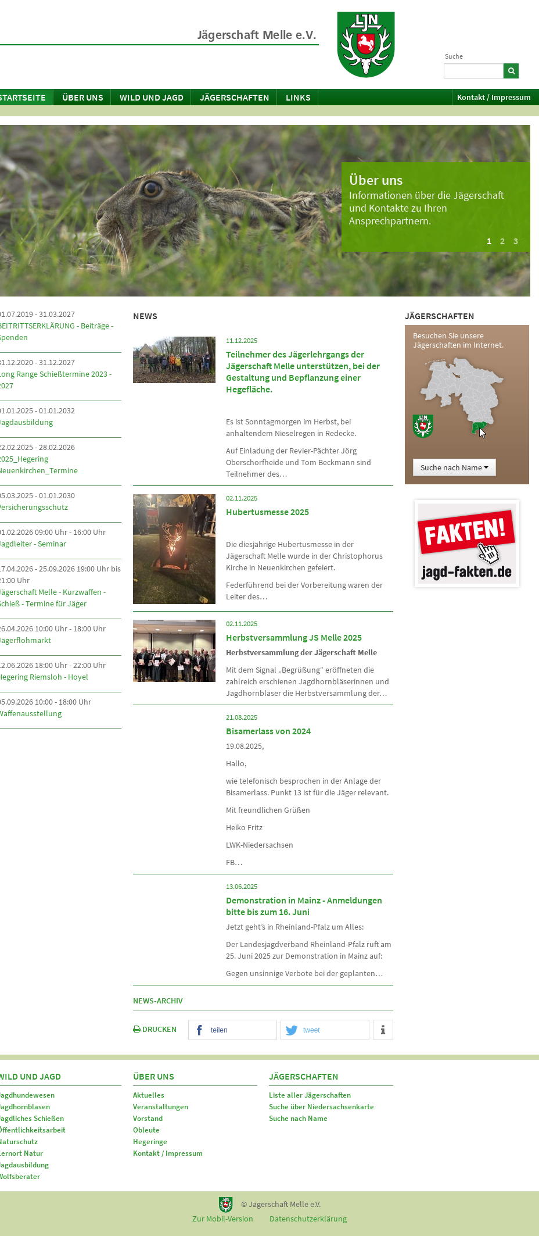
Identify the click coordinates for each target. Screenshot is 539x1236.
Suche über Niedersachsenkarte (321, 1107)
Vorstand (148, 1118)
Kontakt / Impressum (494, 97)
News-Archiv (158, 1000)
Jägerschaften (235, 97)
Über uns (82, 97)
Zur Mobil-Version (222, 1218)
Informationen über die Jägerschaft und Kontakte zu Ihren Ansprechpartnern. (426, 207)
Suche (454, 56)
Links (298, 97)
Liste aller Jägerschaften (310, 1095)
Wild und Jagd (152, 97)
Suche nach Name (454, 467)
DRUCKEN (155, 1029)
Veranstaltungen (160, 1107)
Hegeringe (150, 1141)
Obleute (146, 1130)
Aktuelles (148, 1095)
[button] (232, 1030)
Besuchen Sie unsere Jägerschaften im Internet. (458, 340)
